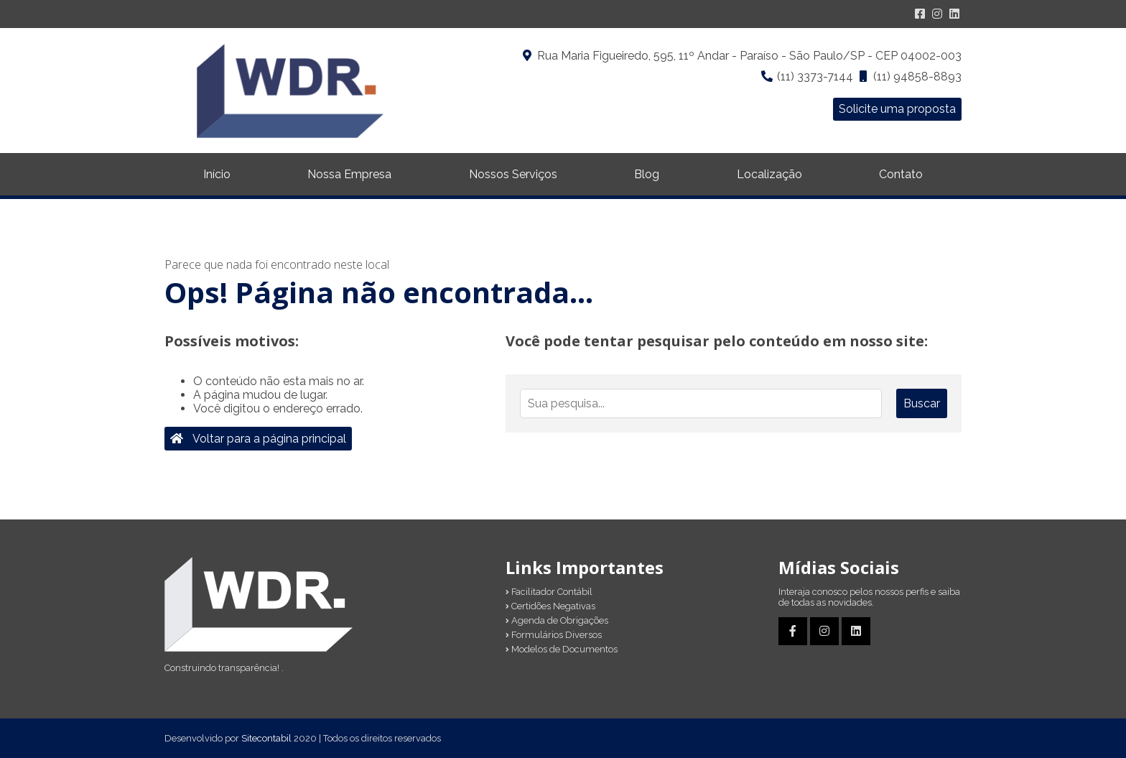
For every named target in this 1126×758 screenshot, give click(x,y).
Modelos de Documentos (562, 649)
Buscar (921, 403)
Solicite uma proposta (897, 109)
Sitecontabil (266, 738)
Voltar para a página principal (258, 438)
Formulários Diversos (554, 634)
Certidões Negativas (550, 606)
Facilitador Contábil (549, 591)
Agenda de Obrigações (557, 620)
